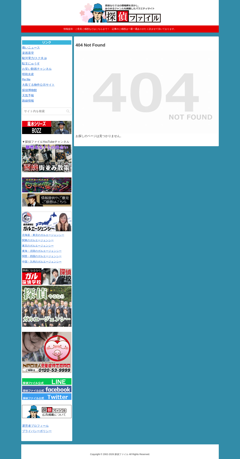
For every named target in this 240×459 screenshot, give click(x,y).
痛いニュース (31, 47)
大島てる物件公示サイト (38, 84)
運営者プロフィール (35, 425)
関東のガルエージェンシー (38, 240)
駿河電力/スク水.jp (34, 58)
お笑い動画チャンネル (37, 68)
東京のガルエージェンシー (38, 245)
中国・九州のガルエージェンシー (42, 261)
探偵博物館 (29, 90)
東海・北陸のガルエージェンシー (42, 251)
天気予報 (28, 95)
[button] (68, 111)
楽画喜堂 (28, 53)
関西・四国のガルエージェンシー (42, 256)
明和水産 (28, 74)
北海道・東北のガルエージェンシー (43, 235)
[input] (46, 111)
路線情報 (28, 100)
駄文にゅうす (31, 63)
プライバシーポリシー (37, 431)
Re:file (26, 79)
